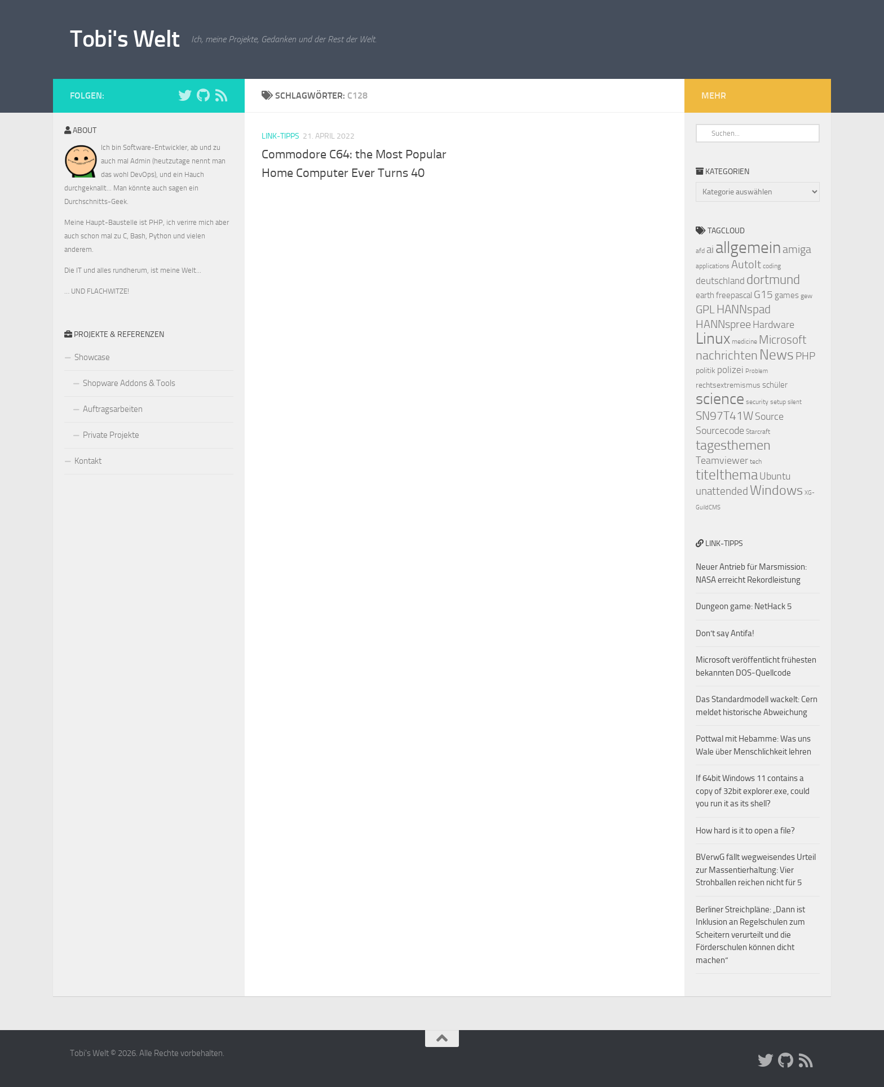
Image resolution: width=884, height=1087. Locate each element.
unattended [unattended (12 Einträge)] (722, 491)
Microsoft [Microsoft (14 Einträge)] (782, 340)
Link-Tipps (280, 136)
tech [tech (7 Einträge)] (756, 461)
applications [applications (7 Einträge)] (713, 266)
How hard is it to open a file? (745, 831)
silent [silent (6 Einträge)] (795, 402)
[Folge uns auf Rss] (221, 95)
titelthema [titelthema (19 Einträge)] (727, 475)
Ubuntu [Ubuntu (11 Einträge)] (774, 476)
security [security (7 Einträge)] (757, 402)
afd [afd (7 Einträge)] (700, 251)
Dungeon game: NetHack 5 (744, 606)
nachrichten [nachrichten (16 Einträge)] (727, 355)
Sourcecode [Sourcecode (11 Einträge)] (720, 430)
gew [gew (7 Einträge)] (806, 296)
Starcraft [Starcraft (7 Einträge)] (758, 432)
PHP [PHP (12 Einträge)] (805, 356)
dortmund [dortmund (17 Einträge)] (773, 279)
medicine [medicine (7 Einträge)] (744, 341)
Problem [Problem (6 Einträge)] (756, 371)
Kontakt (87, 461)
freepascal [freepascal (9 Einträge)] (734, 295)
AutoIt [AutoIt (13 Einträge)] (746, 264)
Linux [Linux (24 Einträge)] (713, 338)
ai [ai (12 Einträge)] (710, 249)
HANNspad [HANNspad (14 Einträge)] (744, 309)
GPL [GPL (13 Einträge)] (705, 309)
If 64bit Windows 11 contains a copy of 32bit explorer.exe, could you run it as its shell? (753, 791)
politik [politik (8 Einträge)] (705, 370)
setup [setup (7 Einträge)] (778, 402)
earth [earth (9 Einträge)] (705, 295)
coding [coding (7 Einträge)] (772, 266)
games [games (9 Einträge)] (787, 295)
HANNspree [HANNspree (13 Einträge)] (723, 324)
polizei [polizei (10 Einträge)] (730, 370)
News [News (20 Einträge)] (776, 355)
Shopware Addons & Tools (129, 383)
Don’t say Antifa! (725, 633)
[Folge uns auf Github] (203, 95)
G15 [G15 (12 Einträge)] (763, 295)
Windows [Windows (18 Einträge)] (776, 490)
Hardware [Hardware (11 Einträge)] (773, 324)
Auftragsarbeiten (113, 409)
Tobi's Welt (125, 39)
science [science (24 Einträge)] (720, 398)
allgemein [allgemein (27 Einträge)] (748, 248)
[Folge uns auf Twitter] (185, 95)
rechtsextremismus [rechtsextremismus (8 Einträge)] (728, 385)
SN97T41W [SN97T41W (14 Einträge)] (724, 416)
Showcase (92, 357)
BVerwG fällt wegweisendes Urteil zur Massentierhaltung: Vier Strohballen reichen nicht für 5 (756, 870)
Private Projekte (111, 435)
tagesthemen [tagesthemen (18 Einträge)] (733, 445)
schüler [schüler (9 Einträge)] (775, 385)
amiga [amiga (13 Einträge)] (797, 249)
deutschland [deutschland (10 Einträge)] (720, 281)
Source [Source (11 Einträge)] (769, 416)
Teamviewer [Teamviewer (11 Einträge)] (722, 460)
